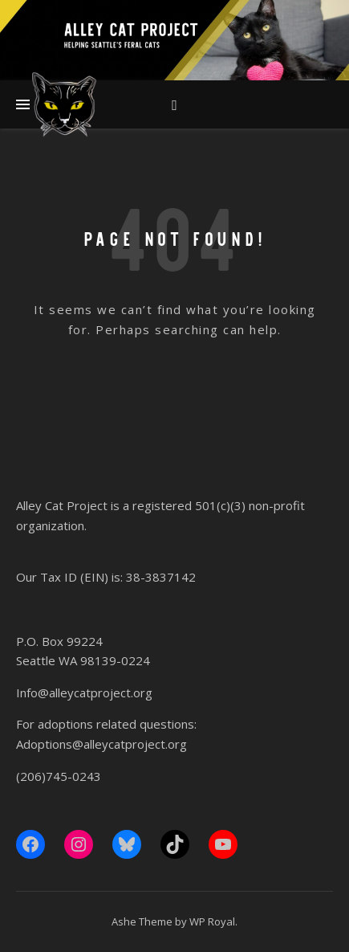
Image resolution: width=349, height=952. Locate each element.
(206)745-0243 (58, 776)
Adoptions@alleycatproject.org (101, 744)
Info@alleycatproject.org (84, 692)
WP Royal (212, 921)
